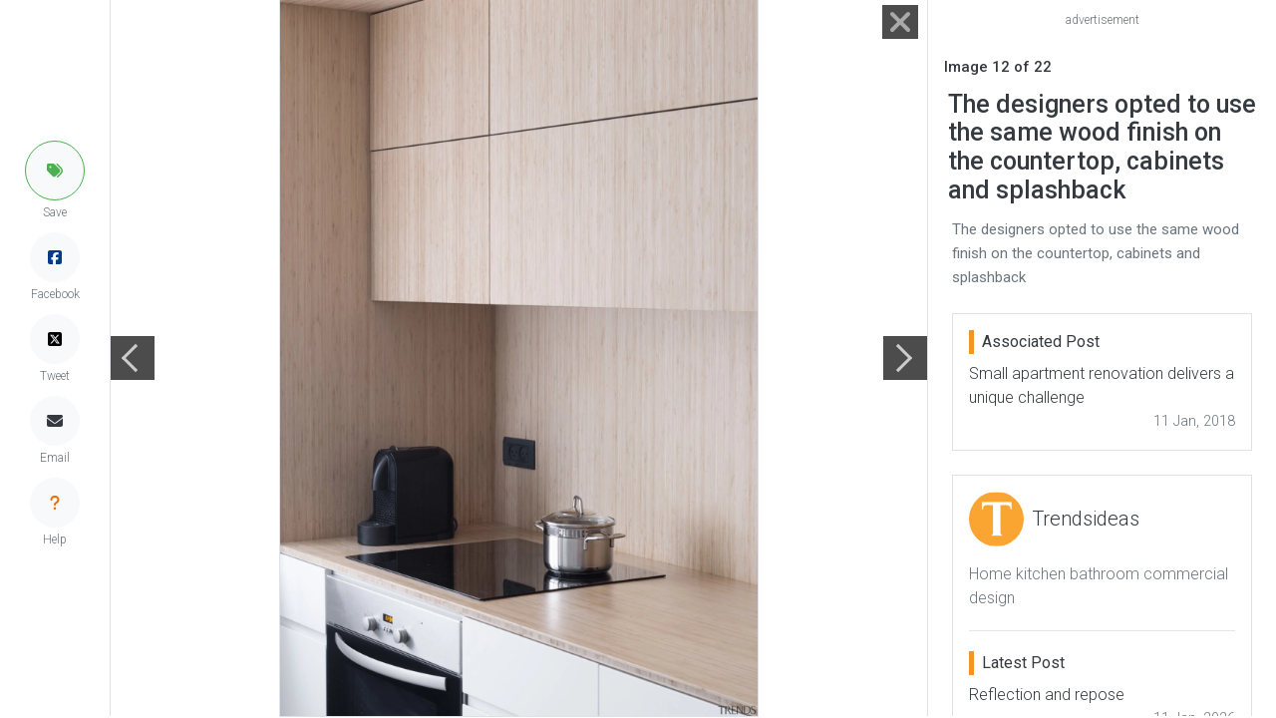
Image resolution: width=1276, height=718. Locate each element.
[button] (55, 170)
